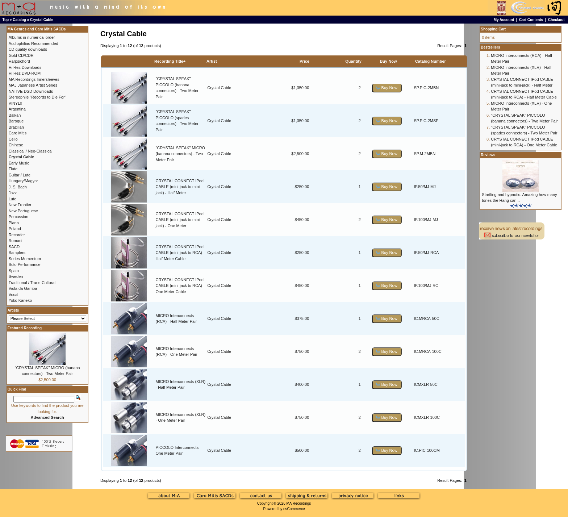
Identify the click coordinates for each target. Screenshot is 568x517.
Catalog (19, 20)
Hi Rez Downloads (25, 67)
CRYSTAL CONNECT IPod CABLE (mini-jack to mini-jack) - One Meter (180, 220)
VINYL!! (15, 103)
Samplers (17, 252)
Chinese (16, 145)
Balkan (15, 115)
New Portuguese (23, 211)
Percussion (18, 216)
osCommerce (294, 509)
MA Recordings (298, 503)
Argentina (17, 109)
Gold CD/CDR (21, 55)
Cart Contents (531, 20)
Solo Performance (25, 264)
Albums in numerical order (32, 37)
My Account (504, 20)
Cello (13, 139)
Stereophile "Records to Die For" (37, 97)
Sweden (16, 276)
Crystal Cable (41, 20)
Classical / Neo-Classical (31, 151)
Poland (15, 228)
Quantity (353, 61)
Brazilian (16, 127)
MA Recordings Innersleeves (34, 79)
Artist (211, 61)
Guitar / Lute (20, 175)
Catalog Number (430, 61)
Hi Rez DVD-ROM (25, 73)
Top (6, 20)
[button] (386, 88)
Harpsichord (19, 61)
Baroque (16, 121)
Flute (13, 169)
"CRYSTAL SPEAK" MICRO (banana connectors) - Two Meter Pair (180, 154)
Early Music (19, 163)
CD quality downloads (28, 49)
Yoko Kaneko (20, 300)
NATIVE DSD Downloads (31, 91)
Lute (12, 199)
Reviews (488, 155)
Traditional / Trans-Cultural (32, 282)
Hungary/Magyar (23, 181)
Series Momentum (25, 259)
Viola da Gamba (23, 288)
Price (304, 61)
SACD (14, 247)
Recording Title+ (169, 61)
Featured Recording (25, 328)
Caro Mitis (18, 133)
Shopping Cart (493, 29)
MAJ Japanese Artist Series (33, 85)
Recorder (17, 235)
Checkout (556, 20)
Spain (14, 270)
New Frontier (20, 205)
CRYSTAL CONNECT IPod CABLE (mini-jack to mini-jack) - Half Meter (180, 187)
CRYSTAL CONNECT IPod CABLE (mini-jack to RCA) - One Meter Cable (180, 286)
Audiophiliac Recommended (33, 43)
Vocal (13, 294)
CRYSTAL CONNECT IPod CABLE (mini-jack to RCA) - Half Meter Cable (180, 253)
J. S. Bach (18, 187)
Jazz (13, 193)
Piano (14, 223)
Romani (15, 240)
